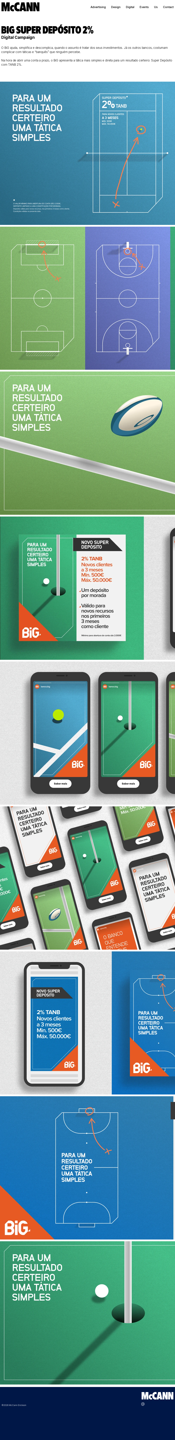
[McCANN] (20, 7)
